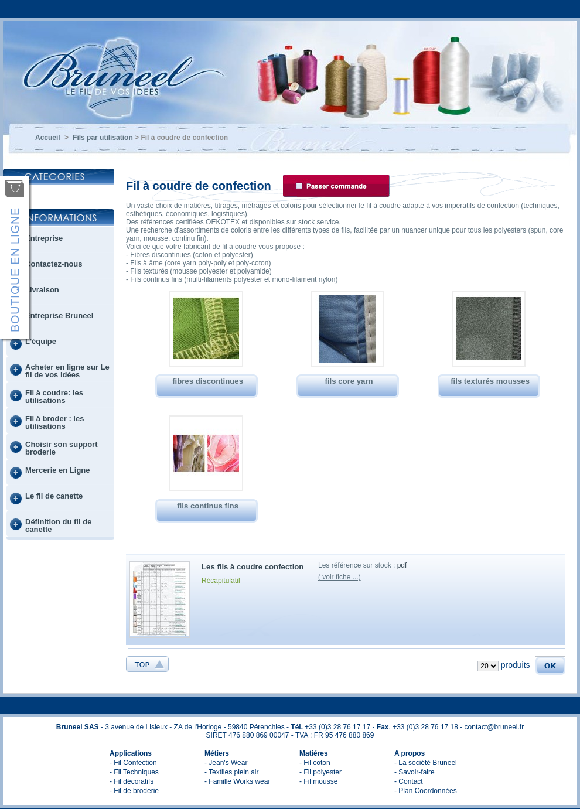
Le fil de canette (54, 495)
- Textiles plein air (231, 772)
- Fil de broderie (134, 791)
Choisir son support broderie (61, 448)
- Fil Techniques (134, 772)
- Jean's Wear (225, 763)
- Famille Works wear (237, 781)
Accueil (47, 138)
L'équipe (40, 341)
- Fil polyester (320, 772)
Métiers (216, 753)
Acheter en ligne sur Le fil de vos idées (67, 371)
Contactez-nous (54, 264)
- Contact (408, 781)
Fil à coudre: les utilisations (54, 396)
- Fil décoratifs (131, 781)
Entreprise (44, 238)
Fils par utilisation (103, 138)
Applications (131, 753)
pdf (402, 565)
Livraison (42, 289)
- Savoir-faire (414, 772)
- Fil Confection (133, 763)
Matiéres (313, 753)
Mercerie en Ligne (57, 470)
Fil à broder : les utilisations (54, 422)
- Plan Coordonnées (425, 791)
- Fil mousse (318, 781)
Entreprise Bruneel (59, 315)
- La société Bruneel (425, 763)
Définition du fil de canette (58, 525)
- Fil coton (314, 763)
